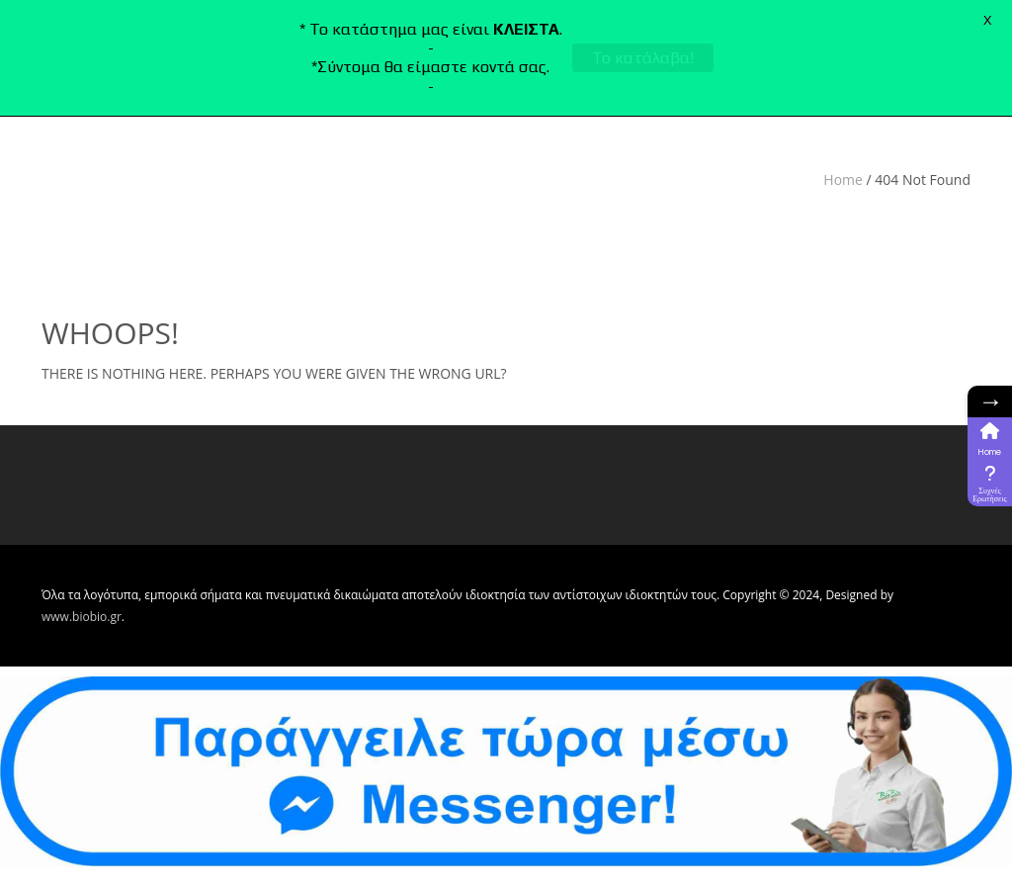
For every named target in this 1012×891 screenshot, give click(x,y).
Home (843, 179)
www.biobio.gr (82, 616)
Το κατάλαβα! (643, 57)
